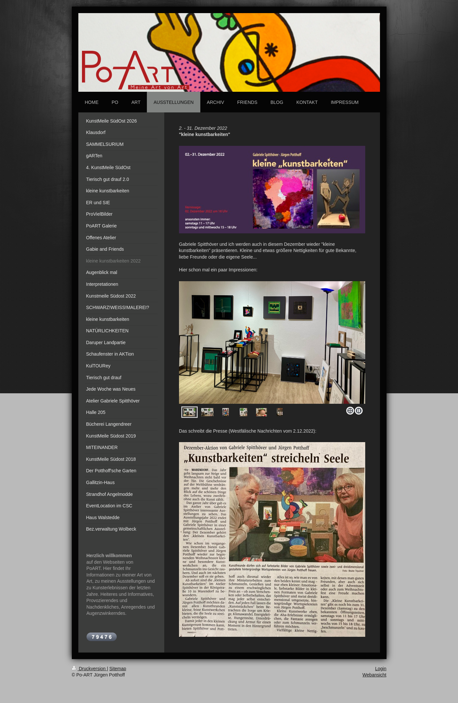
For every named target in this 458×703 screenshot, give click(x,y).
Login (380, 668)
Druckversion (89, 668)
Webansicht (375, 674)
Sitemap (118, 668)
